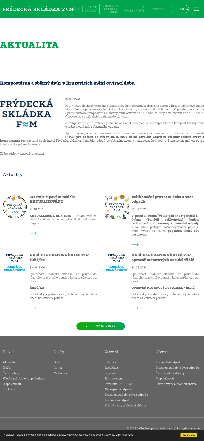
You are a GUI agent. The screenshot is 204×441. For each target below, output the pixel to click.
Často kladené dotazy (170, 373)
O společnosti (134, 9)
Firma (58, 368)
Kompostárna (114, 378)
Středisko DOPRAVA (118, 384)
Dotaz (184, 9)
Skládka (110, 362)
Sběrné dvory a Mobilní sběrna (125, 405)
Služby (74, 8)
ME (196, 8)
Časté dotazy (91, 9)
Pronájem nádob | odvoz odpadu (126, 395)
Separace (111, 373)
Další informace (124, 434)
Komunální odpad (117, 400)
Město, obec (61, 373)
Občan (58, 362)
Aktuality (54, 8)
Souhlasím (189, 435)
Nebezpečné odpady (118, 389)
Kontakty (157, 8)
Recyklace (112, 368)
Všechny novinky (100, 326)
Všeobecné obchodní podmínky (110, 9)
